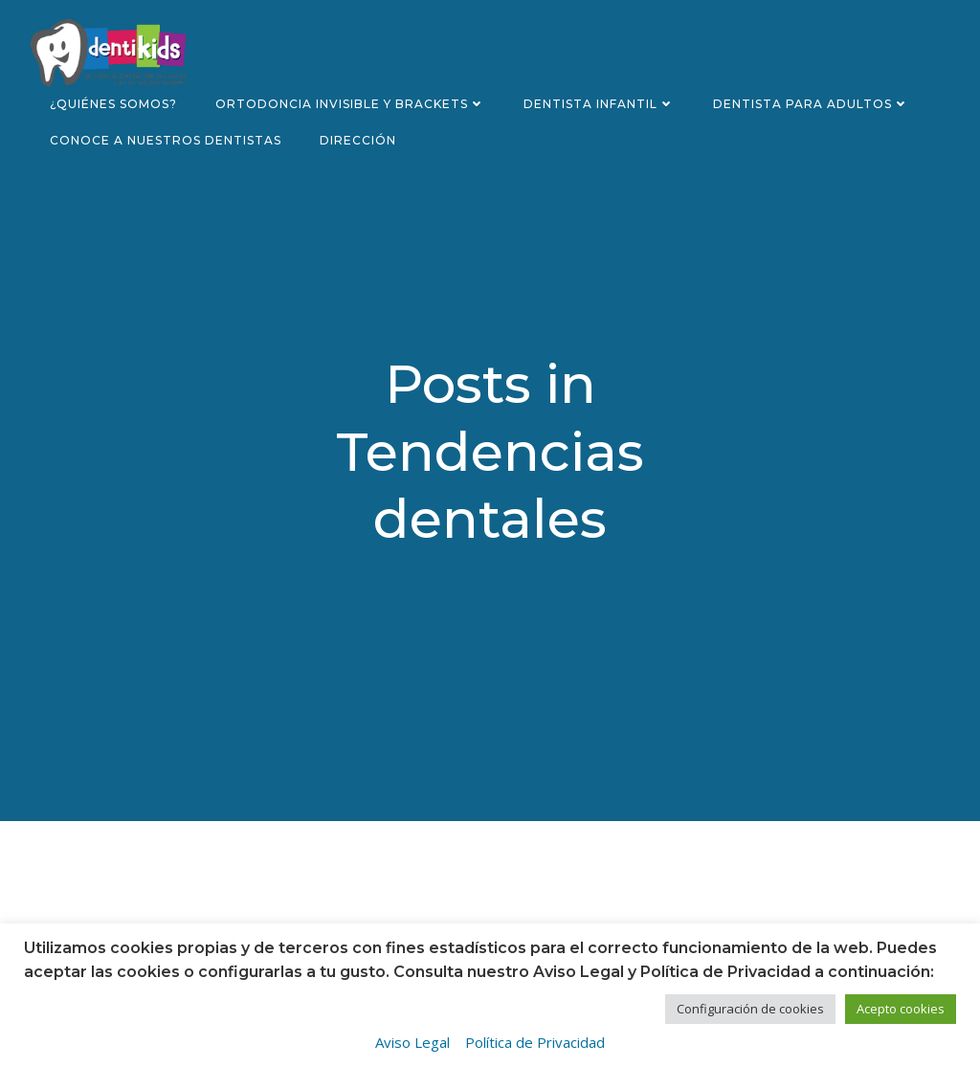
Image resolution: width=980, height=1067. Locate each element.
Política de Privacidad (535, 1042)
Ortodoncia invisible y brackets (350, 104)
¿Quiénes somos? (113, 104)
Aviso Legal (412, 1042)
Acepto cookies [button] (901, 1008)
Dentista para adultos (811, 104)
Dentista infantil (599, 104)
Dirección (358, 140)
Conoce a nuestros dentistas (165, 140)
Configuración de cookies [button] (750, 1008)
